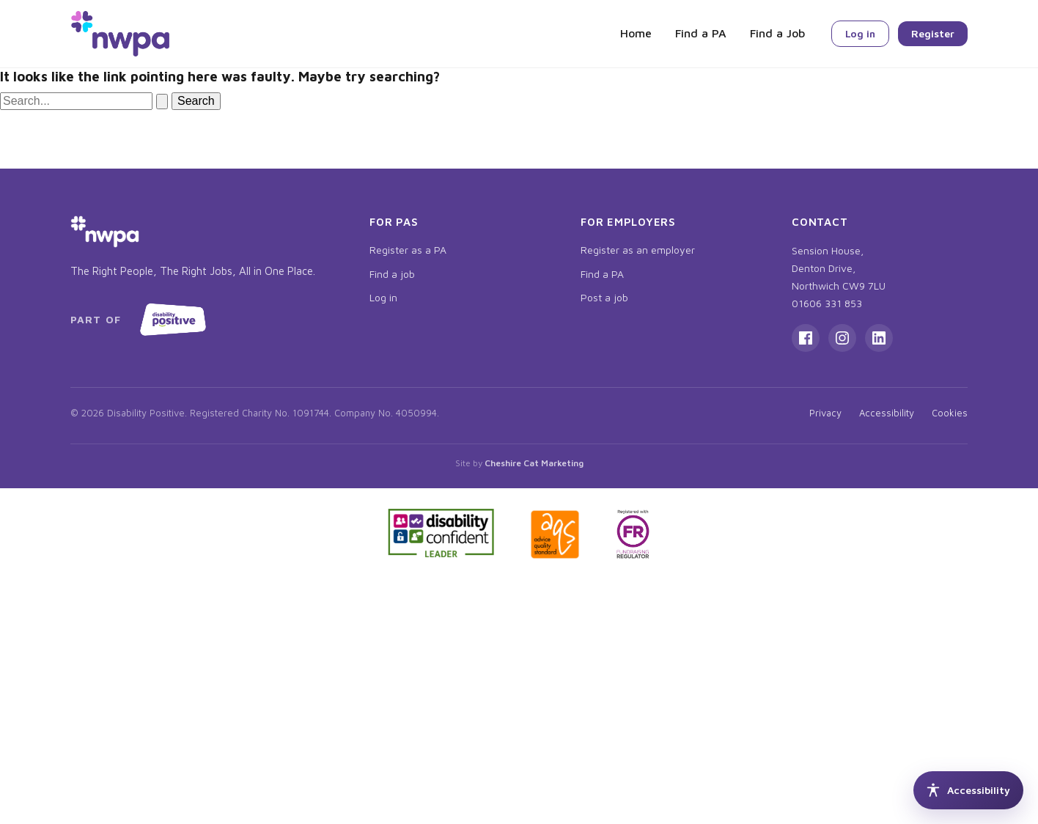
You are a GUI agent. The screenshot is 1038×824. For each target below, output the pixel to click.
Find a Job (777, 33)
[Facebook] (806, 338)
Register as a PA (407, 249)
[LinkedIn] (879, 338)
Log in (860, 33)
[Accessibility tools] (968, 790)
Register (932, 33)
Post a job (604, 297)
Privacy (825, 413)
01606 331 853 (827, 303)
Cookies (950, 413)
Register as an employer (638, 249)
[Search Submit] (162, 101)
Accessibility (886, 413)
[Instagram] (842, 338)
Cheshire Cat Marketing (534, 462)
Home (636, 33)
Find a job (392, 274)
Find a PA (700, 33)
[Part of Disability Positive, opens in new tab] (141, 320)
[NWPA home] (120, 33)
